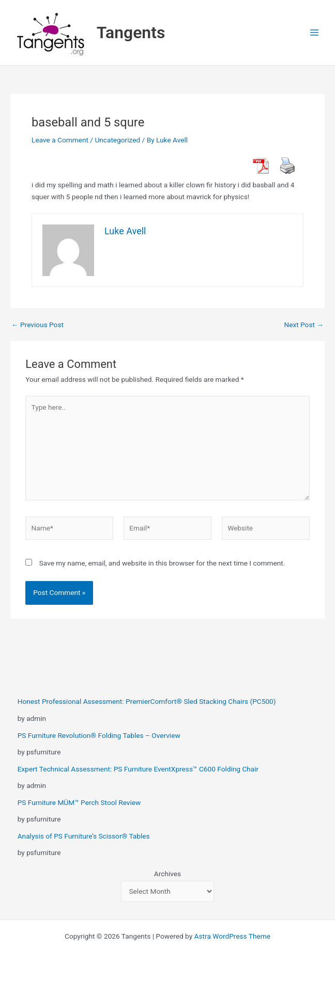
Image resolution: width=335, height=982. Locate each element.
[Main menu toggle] (314, 32)
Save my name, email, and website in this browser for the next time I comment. (162, 563)
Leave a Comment (60, 140)
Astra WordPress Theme (232, 936)
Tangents (131, 32)
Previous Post (37, 325)
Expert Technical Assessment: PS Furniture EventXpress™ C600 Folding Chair (138, 769)
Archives (167, 874)
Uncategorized (117, 140)
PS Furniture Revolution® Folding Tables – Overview (99, 735)
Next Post (304, 325)
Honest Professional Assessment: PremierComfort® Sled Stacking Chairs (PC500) (147, 701)
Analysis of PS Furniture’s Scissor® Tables (84, 836)
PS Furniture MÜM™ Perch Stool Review (79, 802)
